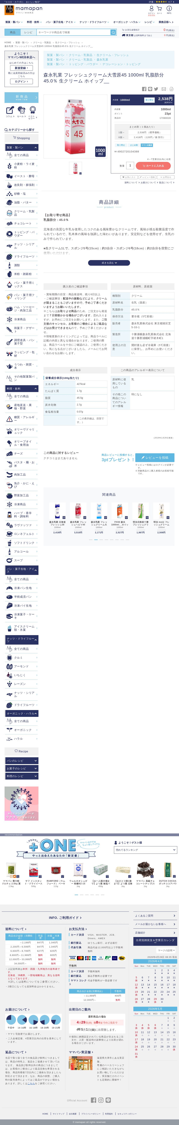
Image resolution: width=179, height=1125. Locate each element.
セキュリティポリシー (127, 1114)
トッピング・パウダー (83, 64)
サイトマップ (58, 1114)
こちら (31, 1083)
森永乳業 (102, 59)
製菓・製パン (56, 55)
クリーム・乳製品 (80, 55)
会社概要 (73, 1114)
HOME (45, 1114)
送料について (131, 182)
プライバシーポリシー (91, 1114)
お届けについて (148, 182)
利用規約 (109, 1114)
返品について (165, 182)
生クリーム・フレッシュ (113, 55)
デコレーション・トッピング (121, 64)
